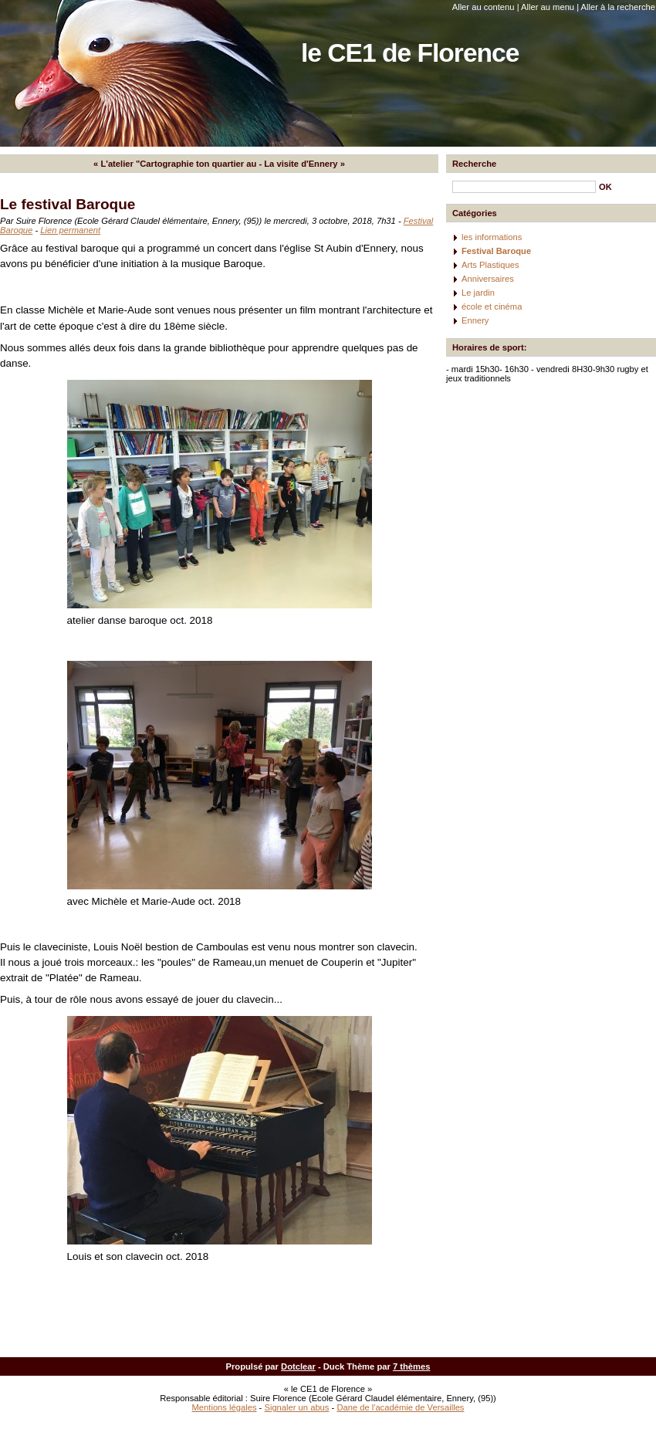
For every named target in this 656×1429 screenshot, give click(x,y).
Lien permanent (70, 230)
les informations (492, 237)
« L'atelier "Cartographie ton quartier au (174, 163)
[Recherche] (524, 187)
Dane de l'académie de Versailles (400, 1407)
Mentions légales (224, 1407)
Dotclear (298, 1366)
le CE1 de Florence (410, 53)
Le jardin (478, 292)
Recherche (474, 163)
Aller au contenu (483, 7)
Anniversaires (488, 278)
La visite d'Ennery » (304, 163)
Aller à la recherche (618, 7)
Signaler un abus (296, 1407)
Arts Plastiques (490, 264)
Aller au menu (547, 7)
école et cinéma (492, 306)
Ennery (475, 320)
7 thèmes (412, 1366)
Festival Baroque (496, 251)
